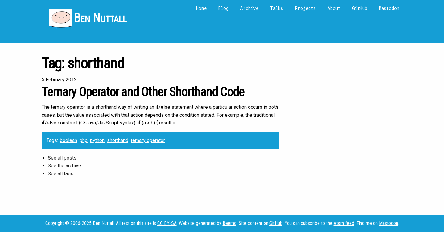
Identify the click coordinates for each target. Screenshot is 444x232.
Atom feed (344, 223)
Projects (305, 8)
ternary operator (148, 140)
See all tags (60, 174)
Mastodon (389, 8)
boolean (68, 140)
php (84, 140)
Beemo (229, 223)
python (97, 140)
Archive (249, 8)
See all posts (62, 158)
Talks (276, 8)
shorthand (117, 140)
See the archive (64, 166)
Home (201, 8)
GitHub (359, 8)
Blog (223, 8)
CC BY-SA (167, 223)
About (333, 8)
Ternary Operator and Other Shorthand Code (143, 92)
